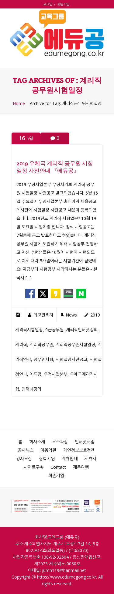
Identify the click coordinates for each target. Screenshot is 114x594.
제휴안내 (70, 458)
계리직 (21, 344)
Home (19, 103)
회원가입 (63, 4)
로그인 (48, 4)
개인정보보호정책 (79, 450)
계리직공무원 (41, 344)
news (71, 315)
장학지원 (47, 458)
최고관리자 (43, 315)
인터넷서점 (85, 442)
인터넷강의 (31, 389)
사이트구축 (33, 467)
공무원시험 (43, 359)
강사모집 (24, 458)
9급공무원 (54, 330)
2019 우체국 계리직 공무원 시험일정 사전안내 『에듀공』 (54, 167)
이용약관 (48, 450)
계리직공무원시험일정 (75, 344)
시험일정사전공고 (71, 359)
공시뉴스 (25, 450)
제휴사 (90, 458)
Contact (58, 467)
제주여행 (81, 467)
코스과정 (60, 442)
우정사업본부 (55, 374)
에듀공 (35, 374)
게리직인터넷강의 (82, 330)
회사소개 (37, 442)
